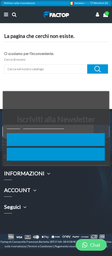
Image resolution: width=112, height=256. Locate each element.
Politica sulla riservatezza (19, 3)
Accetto (56, 154)
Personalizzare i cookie (43, 126)
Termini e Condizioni (40, 246)
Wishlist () (99, 3)
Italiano (78, 3)
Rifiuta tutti (56, 139)
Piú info (13, 126)
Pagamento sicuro (66, 246)
